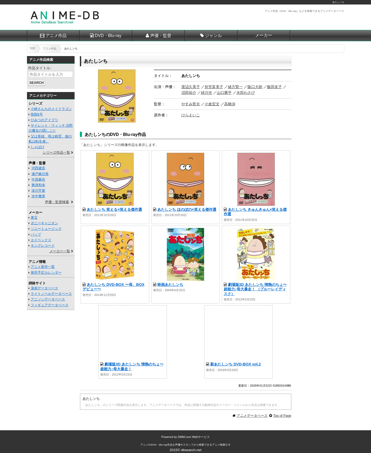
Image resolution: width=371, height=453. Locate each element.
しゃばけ (37, 147)
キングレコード (43, 246)
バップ (36, 234)
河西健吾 (38, 168)
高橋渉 (229, 104)
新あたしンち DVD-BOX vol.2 (235, 364)
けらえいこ (190, 115)
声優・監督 (160, 35)
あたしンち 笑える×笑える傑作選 (114, 209)
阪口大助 (255, 87)
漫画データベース (44, 288)
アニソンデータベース (48, 299)
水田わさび (245, 92)
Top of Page (282, 416)
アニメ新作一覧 (43, 267)
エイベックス (41, 240)
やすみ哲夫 (190, 104)
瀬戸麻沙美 (40, 174)
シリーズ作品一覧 (56, 152)
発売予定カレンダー (46, 272)
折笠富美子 (214, 87)
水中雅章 (38, 196)
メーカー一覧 (59, 251)
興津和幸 (38, 185)
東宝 (34, 217)
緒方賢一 (235, 87)
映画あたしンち (170, 284)
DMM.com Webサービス (194, 436)
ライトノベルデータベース (51, 294)
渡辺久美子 (190, 87)
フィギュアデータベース (49, 305)
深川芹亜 (38, 191)
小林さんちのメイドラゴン (51, 109)
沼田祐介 (188, 92)
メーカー (263, 35)
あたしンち (338, 2)
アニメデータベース (252, 416)
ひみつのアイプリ (44, 120)
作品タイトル (39, 68)
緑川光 (206, 92)
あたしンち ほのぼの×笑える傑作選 (186, 209)
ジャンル (213, 35)
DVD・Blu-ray (108, 35)
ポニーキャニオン (44, 223)
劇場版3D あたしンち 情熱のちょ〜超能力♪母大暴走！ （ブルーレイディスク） (255, 289)
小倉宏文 (212, 104)
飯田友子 (274, 87)
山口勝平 (224, 92)
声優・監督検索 (57, 202)
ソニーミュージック (46, 229)
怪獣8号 (37, 114)
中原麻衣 (38, 179)
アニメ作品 (56, 35)
